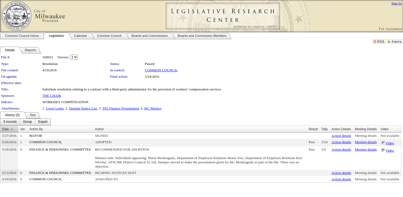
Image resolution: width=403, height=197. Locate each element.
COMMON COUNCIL (161, 70)
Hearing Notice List (83, 108)
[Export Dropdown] (43, 122)
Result (313, 129)
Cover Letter (55, 108)
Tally (324, 129)
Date (5, 129)
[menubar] (25, 122)
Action (99, 129)
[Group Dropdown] (27, 122)
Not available (389, 136)
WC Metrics (153, 108)
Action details (341, 136)
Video (390, 143)
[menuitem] (10, 122)
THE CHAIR (51, 96)
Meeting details (366, 136)
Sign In (396, 3)
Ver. (23, 129)
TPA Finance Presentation (120, 108)
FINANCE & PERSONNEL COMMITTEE (60, 149)
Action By (36, 129)
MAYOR (35, 136)
